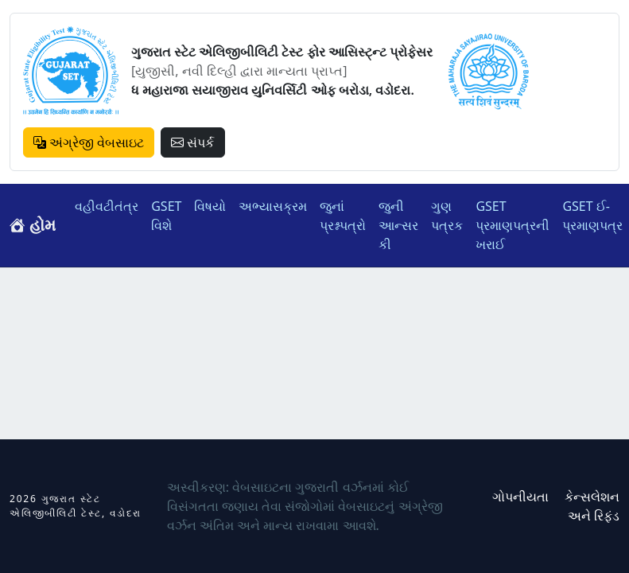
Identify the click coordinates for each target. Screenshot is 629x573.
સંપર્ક (192, 142)
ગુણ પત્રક (447, 215)
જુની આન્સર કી (398, 225)
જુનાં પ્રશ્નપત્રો (343, 215)
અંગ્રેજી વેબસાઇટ (88, 142)
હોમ (33, 225)
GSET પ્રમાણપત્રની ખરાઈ (512, 225)
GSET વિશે (166, 215)
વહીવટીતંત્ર (106, 206)
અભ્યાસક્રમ (273, 206)
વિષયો (210, 206)
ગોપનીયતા (520, 496)
